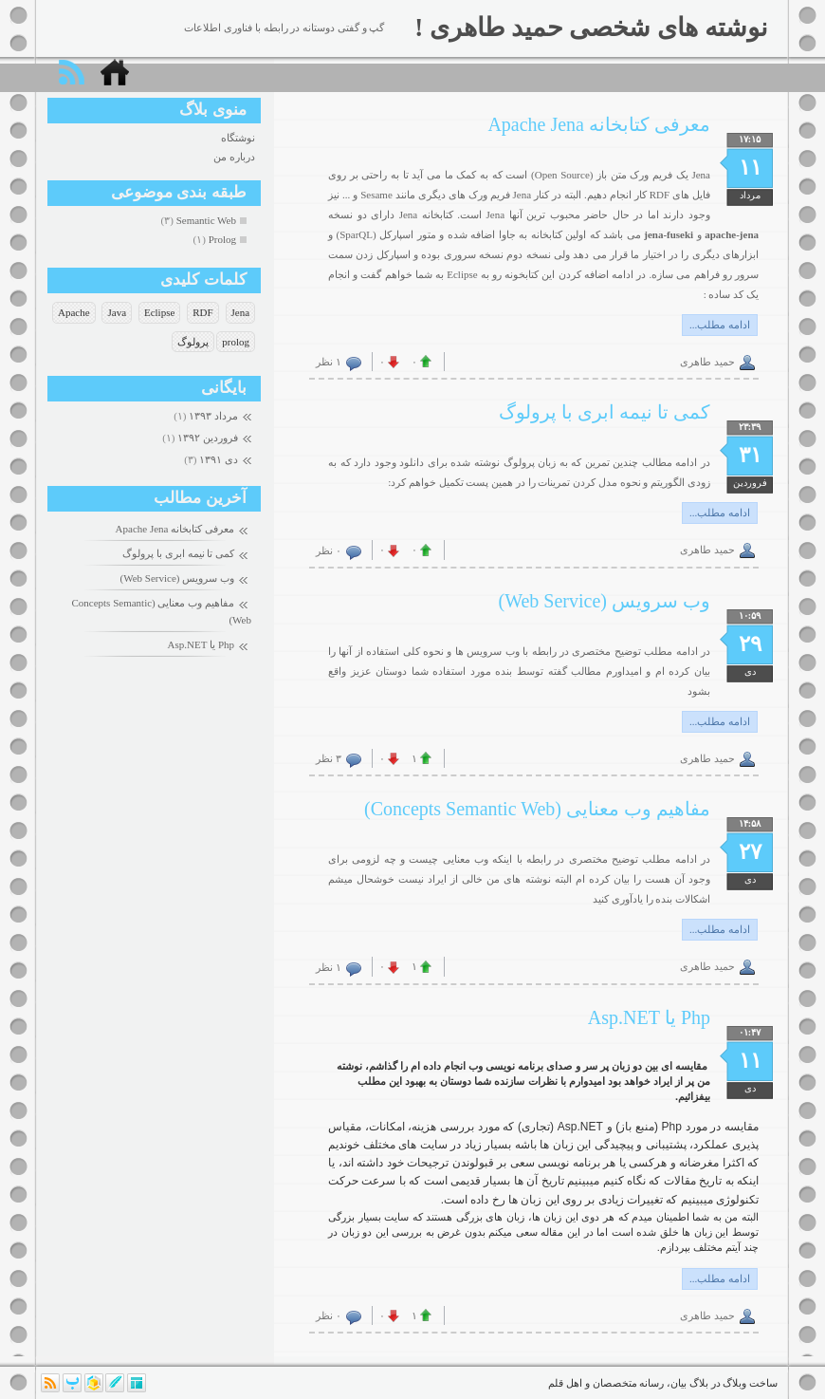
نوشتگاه (238, 137)
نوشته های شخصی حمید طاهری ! (591, 27)
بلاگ (698, 1383)
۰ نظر (328, 550)
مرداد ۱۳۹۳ (213, 415)
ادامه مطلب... (719, 324)
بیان (678, 1383)
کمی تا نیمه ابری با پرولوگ (178, 553)
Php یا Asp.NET (201, 644)
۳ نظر (328, 758)
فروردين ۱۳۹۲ (207, 437)
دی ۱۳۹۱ (218, 459)
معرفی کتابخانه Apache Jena (175, 528)
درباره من (234, 156)
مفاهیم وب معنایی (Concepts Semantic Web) (537, 808)
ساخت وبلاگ (750, 1383)
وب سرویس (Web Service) (177, 578)
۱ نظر (328, 361)
